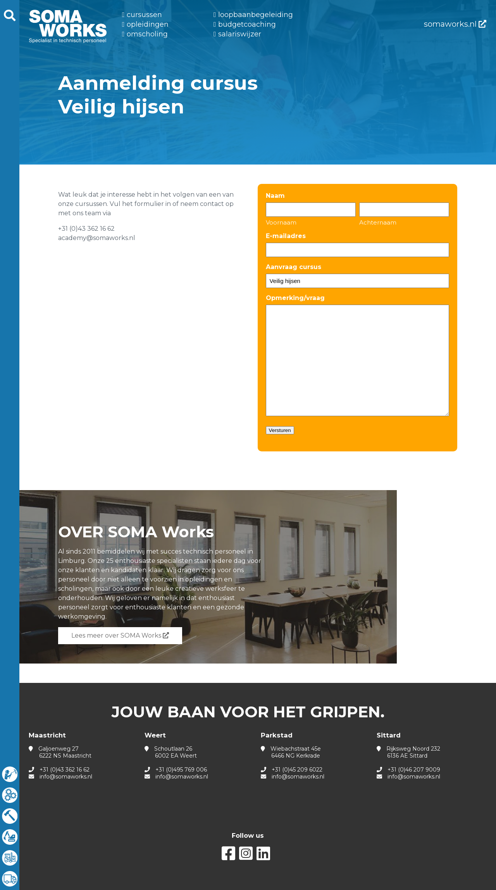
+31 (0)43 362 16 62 (65, 769)
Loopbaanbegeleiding (255, 14)
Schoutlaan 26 (171, 752)
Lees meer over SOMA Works (120, 635)
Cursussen (144, 14)
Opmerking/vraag (295, 298)
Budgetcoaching (247, 24)
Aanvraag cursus (293, 267)
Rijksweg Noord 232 (408, 752)
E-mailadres (286, 236)
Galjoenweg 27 (60, 752)
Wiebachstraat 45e (291, 752)
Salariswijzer (239, 34)
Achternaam (377, 222)
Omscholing (147, 34)
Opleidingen (148, 24)
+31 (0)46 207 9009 (414, 769)
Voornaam (281, 222)
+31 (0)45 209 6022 (297, 769)
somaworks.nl (455, 24)
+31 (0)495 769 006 (181, 769)
